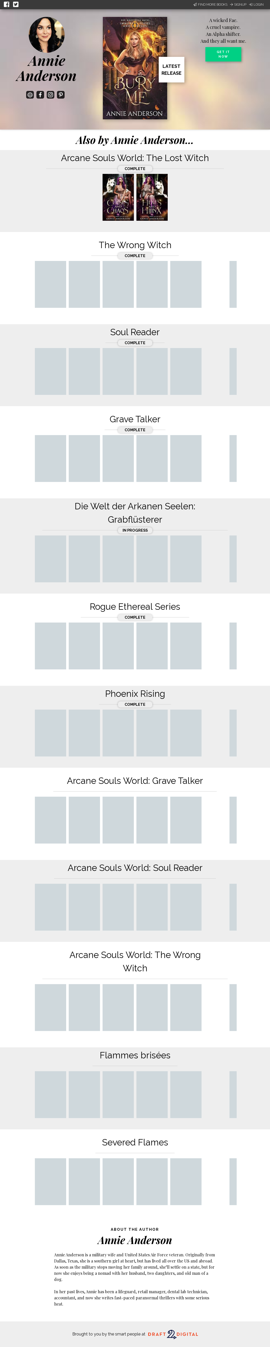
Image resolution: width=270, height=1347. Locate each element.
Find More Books (210, 4)
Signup (238, 4)
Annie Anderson (47, 68)
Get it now (223, 54)
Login (256, 4)
